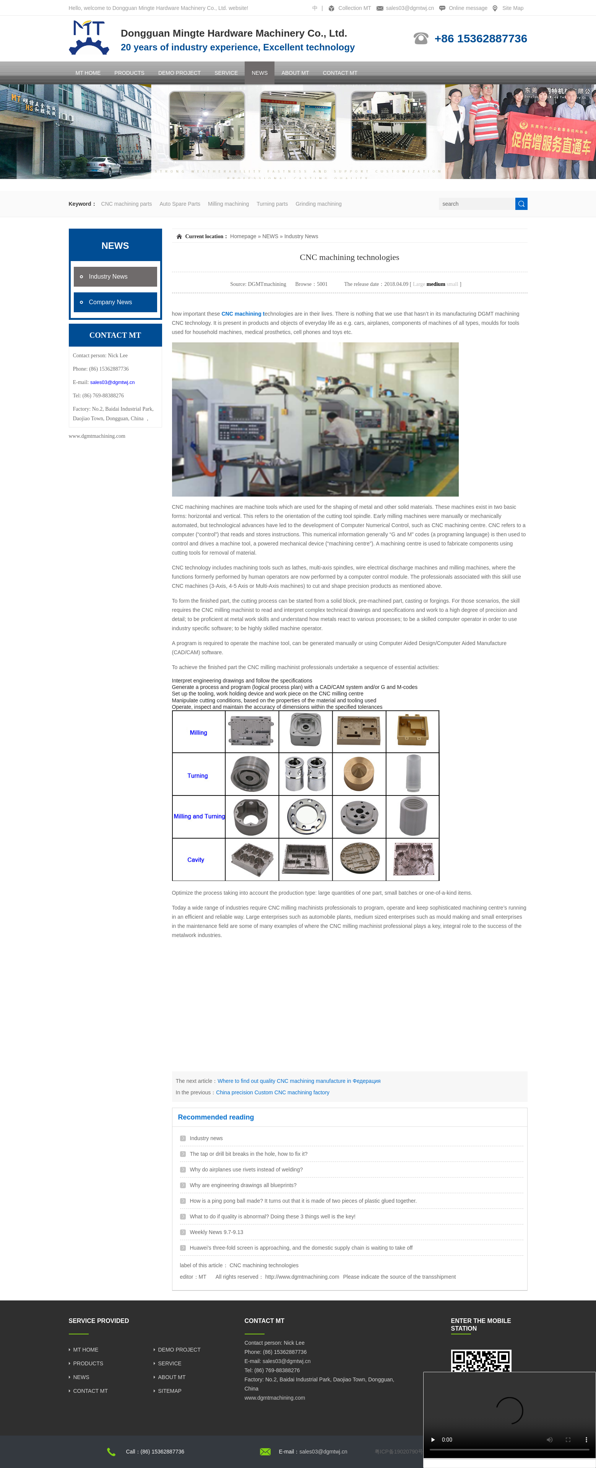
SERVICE (226, 73)
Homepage (243, 236)
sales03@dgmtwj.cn (410, 8)
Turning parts (272, 204)
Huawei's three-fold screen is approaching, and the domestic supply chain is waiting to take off (301, 1248)
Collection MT (354, 8)
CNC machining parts (126, 204)
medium (436, 284)
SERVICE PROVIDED (99, 1321)
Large (419, 284)
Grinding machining (319, 204)
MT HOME (88, 73)
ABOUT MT (295, 73)
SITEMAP (170, 1391)
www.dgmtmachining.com (97, 436)
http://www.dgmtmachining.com (302, 1277)
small (452, 284)
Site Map (512, 8)
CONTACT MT (340, 73)
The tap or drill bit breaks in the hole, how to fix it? (249, 1154)
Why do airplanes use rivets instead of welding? (246, 1169)
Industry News (301, 236)
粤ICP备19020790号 (399, 1452)
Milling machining (228, 204)
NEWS (260, 73)
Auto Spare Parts (179, 204)
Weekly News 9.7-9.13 (217, 1232)
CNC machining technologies (264, 1265)
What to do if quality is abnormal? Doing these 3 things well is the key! (273, 1216)
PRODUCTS (129, 73)
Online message (468, 8)
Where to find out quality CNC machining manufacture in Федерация (299, 1081)
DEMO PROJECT (179, 73)
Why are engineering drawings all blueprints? (243, 1185)
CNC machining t (242, 314)
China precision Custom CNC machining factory (272, 1092)
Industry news (206, 1138)
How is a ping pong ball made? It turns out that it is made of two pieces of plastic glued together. (303, 1201)
